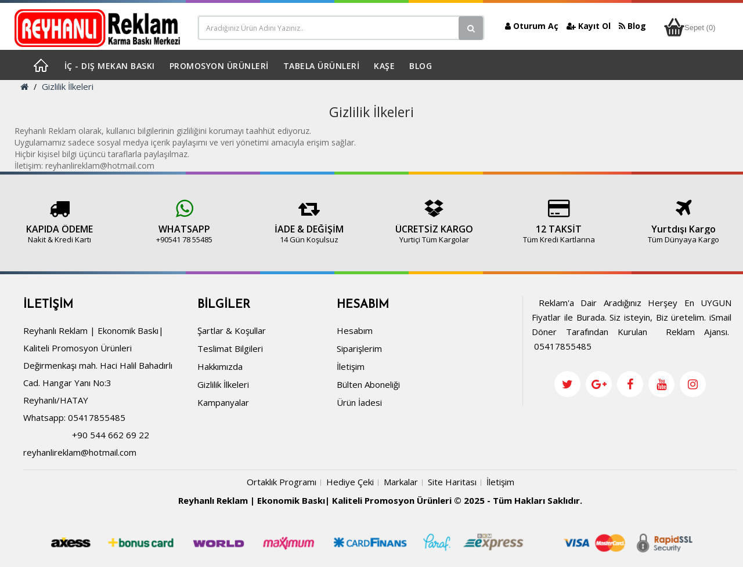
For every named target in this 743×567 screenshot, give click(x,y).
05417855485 (96, 417)
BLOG (420, 65)
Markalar (401, 482)
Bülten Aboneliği (368, 384)
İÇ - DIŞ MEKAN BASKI (109, 65)
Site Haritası (452, 482)
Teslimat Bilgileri (230, 348)
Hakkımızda (220, 366)
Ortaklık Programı (281, 482)
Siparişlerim (359, 348)
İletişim (351, 366)
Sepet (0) (689, 27)
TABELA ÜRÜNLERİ (321, 65)
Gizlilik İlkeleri (67, 86)
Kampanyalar (223, 402)
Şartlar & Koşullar (231, 330)
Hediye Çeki (350, 482)
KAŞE (384, 65)
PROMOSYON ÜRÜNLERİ (219, 65)
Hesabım (355, 330)
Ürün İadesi (359, 402)
